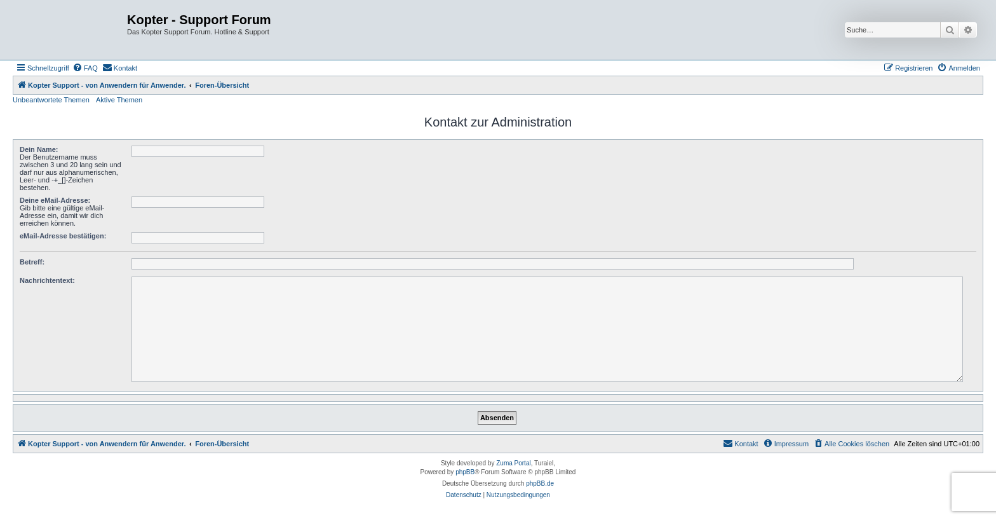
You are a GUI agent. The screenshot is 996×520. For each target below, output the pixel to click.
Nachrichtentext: (47, 280)
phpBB (464, 472)
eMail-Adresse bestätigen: (63, 236)
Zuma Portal (513, 463)
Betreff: (32, 262)
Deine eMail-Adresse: (55, 200)
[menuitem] (85, 68)
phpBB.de (540, 483)
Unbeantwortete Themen (51, 100)
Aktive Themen (119, 100)
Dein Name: (39, 149)
